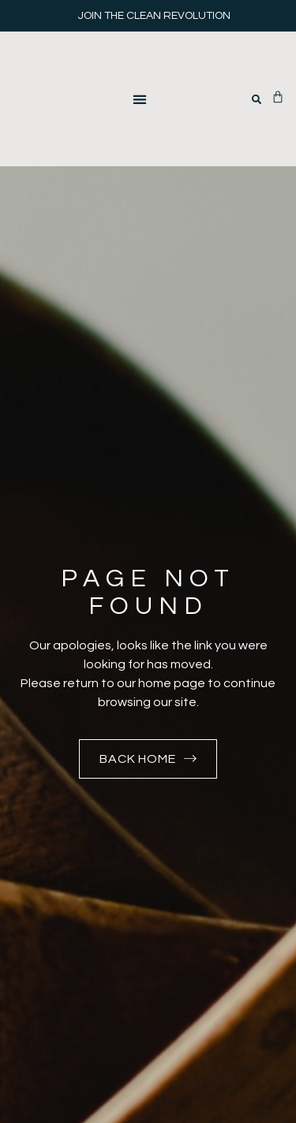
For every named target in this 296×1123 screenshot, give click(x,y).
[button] (139, 99)
